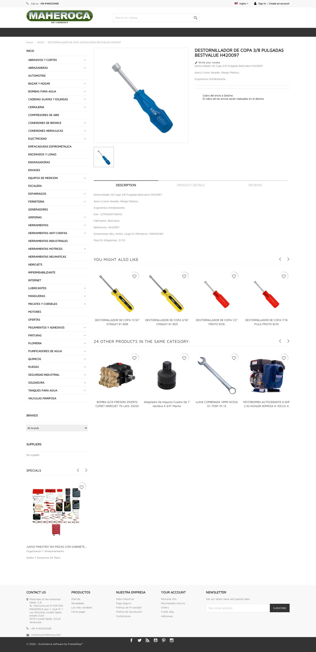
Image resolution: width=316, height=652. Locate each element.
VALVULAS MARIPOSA (42, 398)
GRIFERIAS (35, 217)
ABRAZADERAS (38, 67)
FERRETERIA (36, 201)
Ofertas (75, 599)
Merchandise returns (173, 603)
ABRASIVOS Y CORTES (42, 60)
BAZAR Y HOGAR (39, 83)
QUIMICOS (34, 359)
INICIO (30, 50)
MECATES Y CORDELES (42, 304)
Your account (173, 592)
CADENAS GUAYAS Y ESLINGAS (48, 99)
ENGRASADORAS (39, 162)
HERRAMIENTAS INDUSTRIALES (48, 241)
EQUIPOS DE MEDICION (43, 178)
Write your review (207, 62)
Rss (147, 640)
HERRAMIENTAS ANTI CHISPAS (47, 233)
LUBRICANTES (37, 288)
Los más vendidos (81, 607)
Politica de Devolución (129, 611)
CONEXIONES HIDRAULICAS (45, 130)
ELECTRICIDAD (37, 138)
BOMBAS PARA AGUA (42, 91)
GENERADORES (38, 209)
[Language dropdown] (241, 3)
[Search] (156, 17)
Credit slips (167, 611)
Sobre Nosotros (125, 599)
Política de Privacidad (128, 607)
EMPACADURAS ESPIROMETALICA (49, 146)
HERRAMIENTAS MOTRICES (45, 248)
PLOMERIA (35, 343)
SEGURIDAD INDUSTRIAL (43, 374)
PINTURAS (35, 335)
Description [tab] (126, 185)
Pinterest (163, 640)
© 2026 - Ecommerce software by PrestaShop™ (54, 644)
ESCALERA (35, 185)
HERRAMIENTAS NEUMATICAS (47, 256)
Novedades (77, 603)
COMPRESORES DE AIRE (43, 115)
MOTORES (34, 311)
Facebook (131, 640)
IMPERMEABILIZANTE (41, 272)
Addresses (167, 616)
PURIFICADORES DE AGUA (45, 351)
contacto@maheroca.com (46, 634)
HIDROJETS (35, 264)
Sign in (262, 3)
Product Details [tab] (191, 185)
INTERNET (34, 280)
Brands (32, 415)
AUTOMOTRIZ (37, 75)
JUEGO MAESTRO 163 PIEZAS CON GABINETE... (56, 546)
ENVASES (34, 170)
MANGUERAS (36, 296)
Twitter (139, 640)
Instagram (171, 640)
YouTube (155, 640)
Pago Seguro (123, 603)
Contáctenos (123, 616)
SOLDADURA (36, 382)
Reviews (255, 185)
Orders (165, 607)
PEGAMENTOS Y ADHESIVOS (46, 327)
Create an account (279, 3)
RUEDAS (33, 366)
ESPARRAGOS (37, 193)
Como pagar (78, 611)
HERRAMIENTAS (38, 225)
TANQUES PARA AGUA (42, 390)
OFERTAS (34, 319)
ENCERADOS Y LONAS (42, 154)
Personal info (168, 599)
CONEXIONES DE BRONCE (44, 123)
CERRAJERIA (36, 107)
